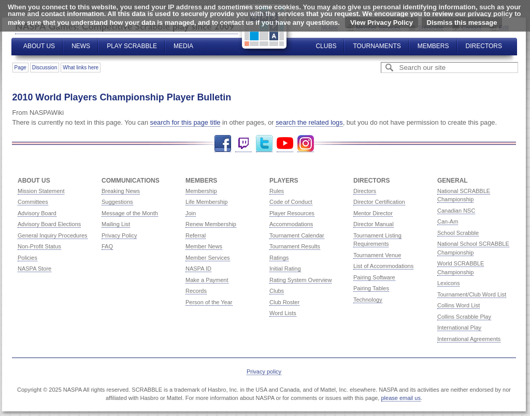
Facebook (222, 143)
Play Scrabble (132, 46)
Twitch (243, 143)
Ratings (279, 258)
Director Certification (379, 202)
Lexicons (448, 283)
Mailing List (116, 224)
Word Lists (282, 313)
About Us (39, 46)
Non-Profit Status (39, 246)
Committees (33, 202)
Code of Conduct (290, 202)
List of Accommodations (383, 266)
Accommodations (291, 224)
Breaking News (121, 191)
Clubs (326, 46)
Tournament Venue (377, 255)
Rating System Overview (300, 280)
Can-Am (447, 221)
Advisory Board (37, 213)
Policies (27, 258)
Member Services (207, 258)
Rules (276, 191)
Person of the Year (209, 302)
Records (196, 291)
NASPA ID (198, 268)
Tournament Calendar (296, 235)
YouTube (285, 143)
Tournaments (376, 46)
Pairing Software (374, 277)
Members (433, 46)
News (80, 46)
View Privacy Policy (381, 22)
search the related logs (309, 122)
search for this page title (185, 122)
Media (183, 46)
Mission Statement (41, 191)
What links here (80, 67)
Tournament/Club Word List (471, 294)
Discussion (44, 67)
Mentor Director (373, 213)
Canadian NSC (456, 210)
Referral (195, 235)
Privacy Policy (119, 235)
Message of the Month (130, 213)
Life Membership (206, 202)
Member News (203, 246)
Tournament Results (294, 246)
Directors (484, 46)
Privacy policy (264, 371)
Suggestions (117, 202)
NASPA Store (34, 268)
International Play (459, 327)
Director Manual (373, 224)
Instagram (305, 143)
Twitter (264, 143)
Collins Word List (458, 305)
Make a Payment (206, 280)
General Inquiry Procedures (53, 235)
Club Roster (284, 302)
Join (190, 213)
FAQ (107, 246)
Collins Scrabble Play (464, 317)
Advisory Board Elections (49, 224)
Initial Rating (285, 268)
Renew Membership (210, 224)
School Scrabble (458, 233)
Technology (367, 299)
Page (20, 67)
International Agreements (468, 339)
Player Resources (291, 213)
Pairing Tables (371, 288)
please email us (401, 398)
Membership (201, 191)
